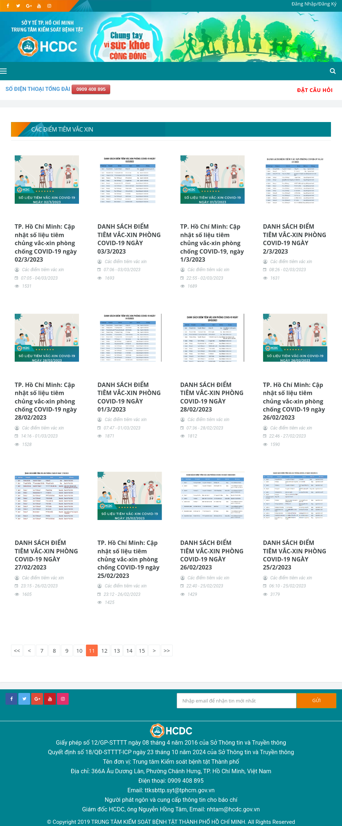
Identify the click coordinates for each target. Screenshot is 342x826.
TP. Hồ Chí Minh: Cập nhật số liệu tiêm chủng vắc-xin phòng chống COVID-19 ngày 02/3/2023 (46, 242)
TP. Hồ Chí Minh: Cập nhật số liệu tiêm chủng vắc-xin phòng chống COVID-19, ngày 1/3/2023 (212, 242)
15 (141, 650)
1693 (109, 278)
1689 (192, 286)
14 (129, 650)
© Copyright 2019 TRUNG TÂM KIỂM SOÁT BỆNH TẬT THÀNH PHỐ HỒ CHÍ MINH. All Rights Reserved (171, 822)
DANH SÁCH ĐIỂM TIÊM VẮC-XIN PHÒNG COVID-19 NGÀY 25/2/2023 (294, 555)
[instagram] (49, 6)
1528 (27, 444)
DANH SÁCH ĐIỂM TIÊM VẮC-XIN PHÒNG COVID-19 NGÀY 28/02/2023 (212, 397)
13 (117, 650)
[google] (28, 6)
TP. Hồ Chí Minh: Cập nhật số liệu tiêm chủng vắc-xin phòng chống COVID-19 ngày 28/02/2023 (46, 401)
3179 (275, 594)
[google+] (37, 699)
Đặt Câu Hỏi (315, 89)
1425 (109, 602)
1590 (275, 444)
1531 (27, 286)
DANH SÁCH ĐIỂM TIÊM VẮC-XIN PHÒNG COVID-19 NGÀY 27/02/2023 (46, 555)
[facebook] (8, 6)
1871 (109, 436)
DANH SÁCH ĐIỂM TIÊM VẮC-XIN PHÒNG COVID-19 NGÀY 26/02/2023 (212, 555)
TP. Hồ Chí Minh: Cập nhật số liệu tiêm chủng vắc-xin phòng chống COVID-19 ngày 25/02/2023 (128, 559)
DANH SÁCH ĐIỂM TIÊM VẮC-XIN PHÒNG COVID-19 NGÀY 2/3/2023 (294, 238)
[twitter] (18, 6)
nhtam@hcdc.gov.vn (233, 809)
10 (79, 650)
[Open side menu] (3, 71)
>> (166, 650)
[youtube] (38, 6)
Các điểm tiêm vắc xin (43, 269)
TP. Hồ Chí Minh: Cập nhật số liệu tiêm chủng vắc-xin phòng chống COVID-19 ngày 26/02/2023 (294, 401)
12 (104, 650)
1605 (27, 594)
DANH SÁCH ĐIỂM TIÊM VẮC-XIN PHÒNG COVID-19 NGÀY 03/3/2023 (129, 238)
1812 (192, 436)
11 (92, 650)
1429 (192, 594)
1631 (275, 278)
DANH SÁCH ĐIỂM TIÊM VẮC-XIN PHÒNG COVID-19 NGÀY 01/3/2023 (129, 397)
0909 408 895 (91, 89)
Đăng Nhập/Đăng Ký (314, 3)
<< (17, 650)
